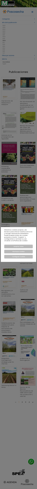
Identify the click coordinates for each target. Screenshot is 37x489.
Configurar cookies (18, 257)
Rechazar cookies (19, 252)
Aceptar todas (18, 246)
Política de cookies (21, 241)
